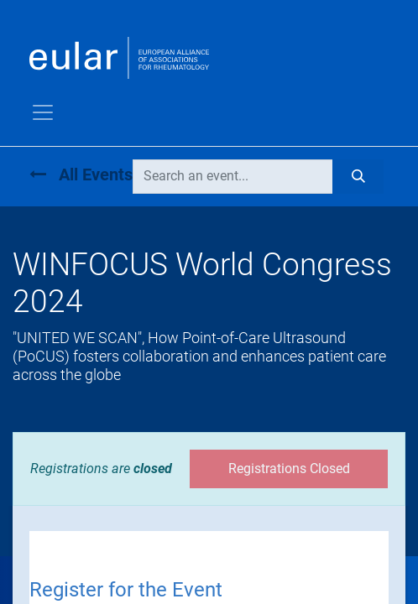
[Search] (358, 176)
